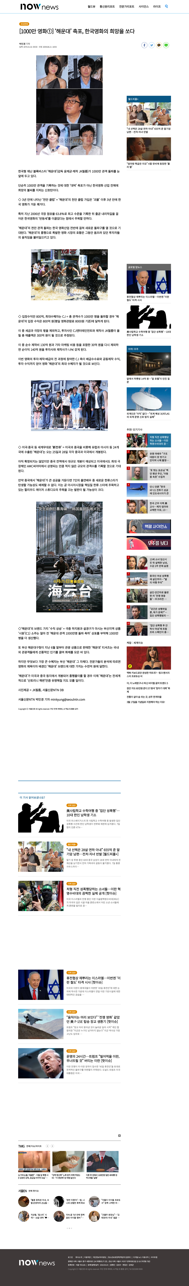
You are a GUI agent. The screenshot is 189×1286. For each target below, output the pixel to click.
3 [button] (71, 1228)
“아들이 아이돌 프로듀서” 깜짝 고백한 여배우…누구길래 (110, 1202)
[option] (33, 1166)
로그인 (70, 1257)
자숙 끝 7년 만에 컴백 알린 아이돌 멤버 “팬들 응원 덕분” (75, 1217)
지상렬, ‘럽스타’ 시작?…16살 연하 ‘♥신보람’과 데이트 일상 (40, 1217)
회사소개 (78, 1257)
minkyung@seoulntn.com (68, 699)
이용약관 (87, 1257)
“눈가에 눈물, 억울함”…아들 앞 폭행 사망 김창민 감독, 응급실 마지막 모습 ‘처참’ (67, 1178)
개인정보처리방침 (99, 1257)
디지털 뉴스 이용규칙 (141, 1257)
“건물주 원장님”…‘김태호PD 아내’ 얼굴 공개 (110, 1217)
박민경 (22, 43)
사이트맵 (154, 1257)
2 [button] (69, 1228)
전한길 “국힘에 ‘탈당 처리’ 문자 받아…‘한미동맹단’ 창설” (30, 1176)
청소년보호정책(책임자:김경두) (119, 1257)
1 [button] (67, 1228)
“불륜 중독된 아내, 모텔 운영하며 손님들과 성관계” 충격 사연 (40, 1202)
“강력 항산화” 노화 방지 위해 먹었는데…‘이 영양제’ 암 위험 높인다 (100, 1176)
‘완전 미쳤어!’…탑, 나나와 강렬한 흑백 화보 (75, 1201)
